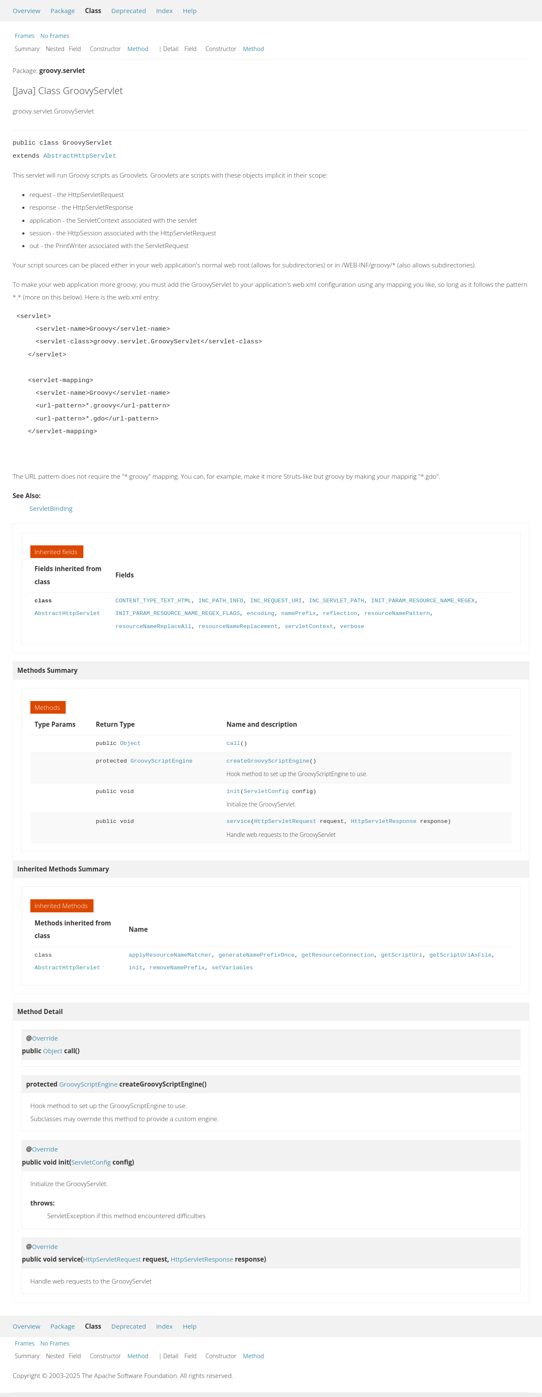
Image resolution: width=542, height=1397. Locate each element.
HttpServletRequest (285, 821)
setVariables (232, 968)
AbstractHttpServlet (79, 156)
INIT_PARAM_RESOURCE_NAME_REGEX (423, 601)
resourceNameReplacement (238, 627)
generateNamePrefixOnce (256, 955)
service (239, 821)
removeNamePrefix (177, 968)
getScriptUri (401, 955)
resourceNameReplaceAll (153, 627)
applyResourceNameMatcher (170, 955)
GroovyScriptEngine (162, 761)
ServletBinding (50, 508)
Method (138, 49)
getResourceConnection (338, 955)
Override (45, 1038)
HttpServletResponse (384, 821)
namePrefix (298, 614)
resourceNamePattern (397, 614)
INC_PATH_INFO (220, 601)
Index (164, 10)
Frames (25, 36)
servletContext (309, 627)
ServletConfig (266, 791)
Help (190, 10)
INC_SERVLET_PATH (336, 601)
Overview (26, 10)
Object (130, 743)
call (233, 743)
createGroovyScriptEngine (268, 761)
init (233, 791)
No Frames (54, 36)
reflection (340, 614)
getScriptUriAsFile (460, 955)
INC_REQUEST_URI (276, 601)
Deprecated (128, 10)
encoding (261, 614)
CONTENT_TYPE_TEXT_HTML (153, 601)
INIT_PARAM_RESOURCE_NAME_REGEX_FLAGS (177, 614)
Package (63, 10)
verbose (352, 627)
